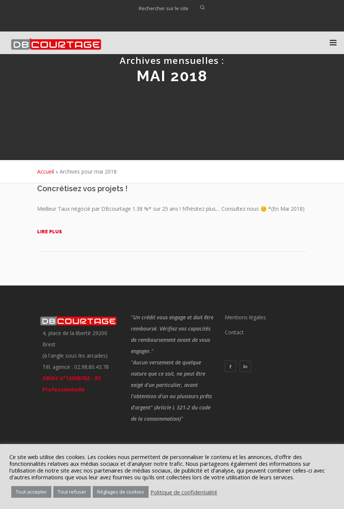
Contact (234, 332)
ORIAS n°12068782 (66, 378)
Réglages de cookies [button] (120, 491)
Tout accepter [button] (31, 491)
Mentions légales (245, 317)
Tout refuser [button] (72, 491)
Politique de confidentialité (183, 492)
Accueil (45, 171)
